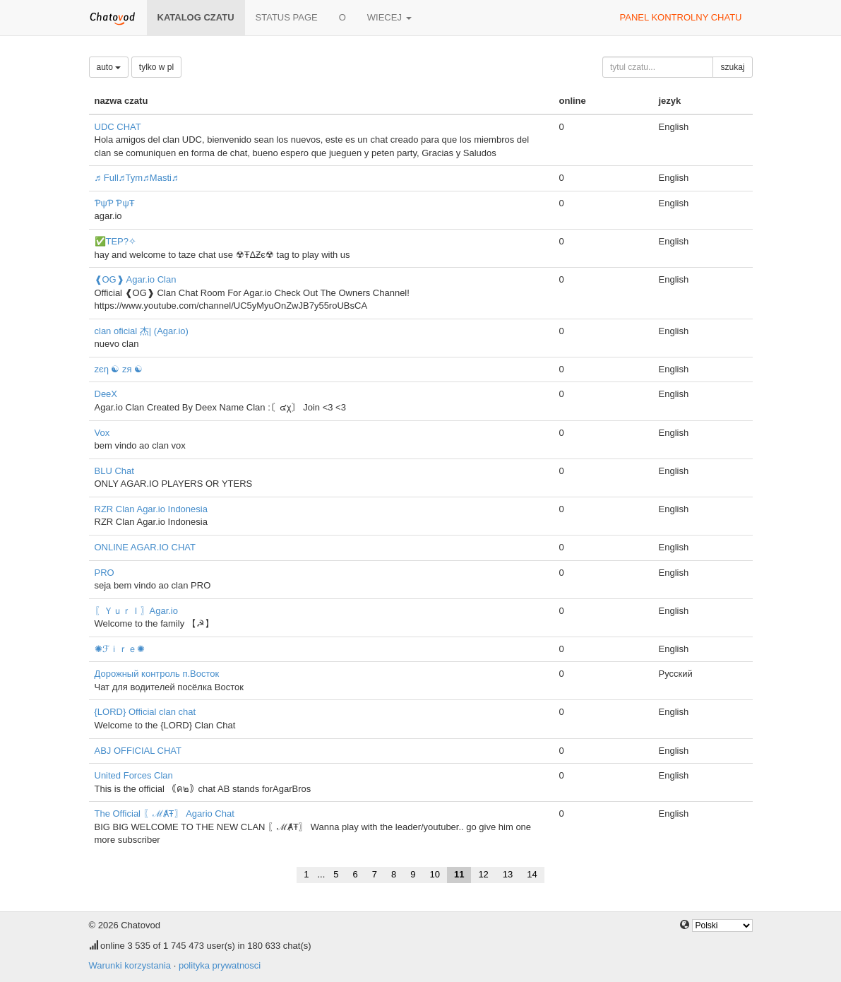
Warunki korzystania (130, 965)
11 (459, 874)
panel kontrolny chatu (681, 17)
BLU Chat (114, 471)
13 (508, 874)
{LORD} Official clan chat (145, 711)
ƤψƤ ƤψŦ (115, 203)
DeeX (106, 394)
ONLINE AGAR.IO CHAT (145, 547)
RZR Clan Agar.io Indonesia (151, 509)
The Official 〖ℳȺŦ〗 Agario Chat (164, 813)
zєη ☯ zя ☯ (119, 369)
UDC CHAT (118, 127)
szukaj (732, 67)
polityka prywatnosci (220, 965)
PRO (104, 572)
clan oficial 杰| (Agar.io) (142, 331)
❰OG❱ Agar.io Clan (136, 279)
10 (434, 874)
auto (109, 67)
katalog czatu (195, 17)
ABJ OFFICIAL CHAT (138, 750)
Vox (102, 432)
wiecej (389, 17)
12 (483, 874)
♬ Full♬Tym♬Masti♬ (137, 177)
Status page (287, 17)
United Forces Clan (134, 775)
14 (532, 874)
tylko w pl (156, 67)
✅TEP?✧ (116, 241)
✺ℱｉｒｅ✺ (120, 649)
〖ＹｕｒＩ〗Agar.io (136, 610)
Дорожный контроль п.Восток (157, 673)
